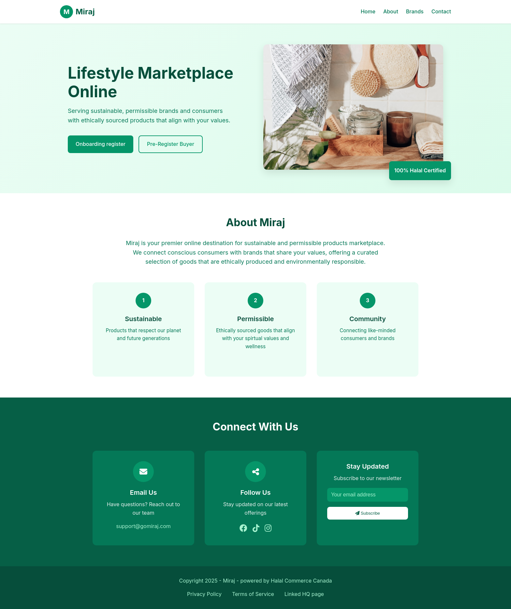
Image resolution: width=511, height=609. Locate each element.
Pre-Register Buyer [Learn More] (170, 144)
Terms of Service (253, 594)
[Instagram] (268, 528)
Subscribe (367, 513)
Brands (415, 11)
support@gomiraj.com (143, 526)
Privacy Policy (204, 594)
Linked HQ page (304, 594)
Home (368, 11)
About (390, 11)
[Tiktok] (256, 528)
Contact (441, 11)
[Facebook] (243, 528)
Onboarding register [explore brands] (100, 144)
